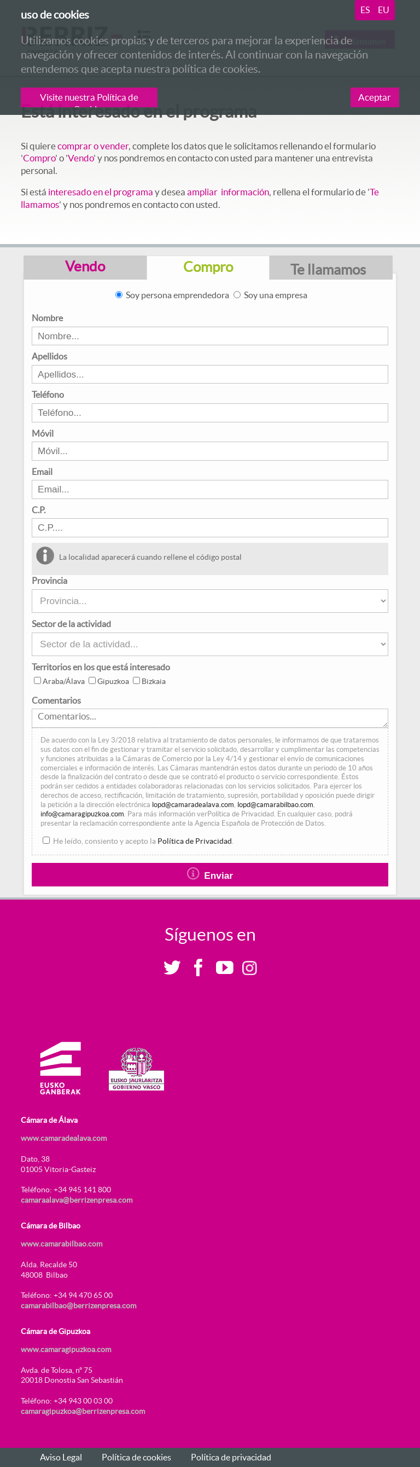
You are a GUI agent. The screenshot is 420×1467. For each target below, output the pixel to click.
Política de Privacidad (195, 841)
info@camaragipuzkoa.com (82, 814)
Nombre (47, 318)
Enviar (210, 874)
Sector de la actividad (71, 624)
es (365, 10)
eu (383, 10)
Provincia (49, 580)
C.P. (38, 510)
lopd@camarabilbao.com (275, 805)
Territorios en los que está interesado (101, 667)
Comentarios (56, 700)
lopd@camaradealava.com (193, 805)
